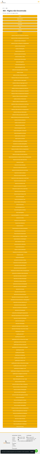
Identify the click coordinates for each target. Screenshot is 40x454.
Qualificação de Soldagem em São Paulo (20, 373)
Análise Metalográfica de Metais (20, 133)
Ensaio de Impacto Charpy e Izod (20, 194)
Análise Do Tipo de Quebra (20, 125)
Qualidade (20, 24)
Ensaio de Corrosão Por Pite (20, 183)
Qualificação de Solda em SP (20, 360)
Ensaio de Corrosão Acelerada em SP (20, 167)
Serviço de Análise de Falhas (20, 381)
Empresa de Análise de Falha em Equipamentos (20, 149)
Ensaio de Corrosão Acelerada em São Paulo (20, 170)
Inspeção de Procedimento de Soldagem (20, 252)
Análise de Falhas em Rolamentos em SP (20, 101)
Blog (20, 27)
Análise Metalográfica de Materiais (20, 130)
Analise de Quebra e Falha (20, 56)
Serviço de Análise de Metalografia (20, 389)
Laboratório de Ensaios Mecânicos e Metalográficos (20, 299)
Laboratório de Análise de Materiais (20, 275)
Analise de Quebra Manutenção (20, 59)
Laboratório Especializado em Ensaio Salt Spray (19, 315)
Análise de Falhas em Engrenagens (20, 80)
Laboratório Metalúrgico (20, 323)
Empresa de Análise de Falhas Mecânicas (20, 154)
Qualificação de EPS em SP (20, 336)
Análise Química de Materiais (20, 135)
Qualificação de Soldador (19, 352)
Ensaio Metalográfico (20, 212)
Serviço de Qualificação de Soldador (20, 402)
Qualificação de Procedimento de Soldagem (20, 347)
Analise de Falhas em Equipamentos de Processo (20, 38)
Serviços (20, 21)
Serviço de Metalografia (20, 397)
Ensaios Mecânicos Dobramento (20, 233)
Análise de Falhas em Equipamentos (20, 85)
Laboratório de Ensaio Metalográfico (20, 286)
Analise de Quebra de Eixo (20, 51)
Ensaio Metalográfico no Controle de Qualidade (20, 215)
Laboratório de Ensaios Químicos (20, 305)
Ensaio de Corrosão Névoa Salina (20, 180)
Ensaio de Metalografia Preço (20, 199)
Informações (20, 32)
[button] (38, 1)
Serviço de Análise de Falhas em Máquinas (20, 384)
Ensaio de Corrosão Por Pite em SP (20, 186)
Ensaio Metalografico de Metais (20, 209)
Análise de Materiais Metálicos (20, 120)
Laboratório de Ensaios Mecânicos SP (20, 302)
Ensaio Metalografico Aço (20, 207)
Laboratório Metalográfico (20, 320)
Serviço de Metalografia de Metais (20, 400)
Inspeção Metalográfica (20, 257)
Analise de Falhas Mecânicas (20, 46)
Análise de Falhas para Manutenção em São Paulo (20, 117)
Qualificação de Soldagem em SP (20, 368)
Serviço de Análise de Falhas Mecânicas (20, 386)
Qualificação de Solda (20, 349)
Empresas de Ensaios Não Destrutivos (20, 159)
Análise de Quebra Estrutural (20, 122)
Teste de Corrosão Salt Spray (20, 418)
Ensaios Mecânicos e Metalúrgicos (20, 238)
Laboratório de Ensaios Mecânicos (20, 294)
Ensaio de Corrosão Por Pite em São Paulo (20, 188)
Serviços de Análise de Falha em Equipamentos (20, 408)
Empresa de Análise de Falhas (20, 151)
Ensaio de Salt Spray (20, 204)
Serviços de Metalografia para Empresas (20, 410)
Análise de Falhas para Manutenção (20, 112)
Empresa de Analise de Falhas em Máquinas (20, 146)
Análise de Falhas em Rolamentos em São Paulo (20, 104)
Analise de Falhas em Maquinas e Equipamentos (20, 43)
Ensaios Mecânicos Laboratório (20, 244)
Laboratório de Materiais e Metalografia (20, 307)
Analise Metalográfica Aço (20, 64)
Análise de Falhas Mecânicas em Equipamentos (19, 109)
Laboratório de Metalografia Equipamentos (20, 312)
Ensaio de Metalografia (20, 196)
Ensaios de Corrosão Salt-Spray (20, 220)
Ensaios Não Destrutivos (20, 246)
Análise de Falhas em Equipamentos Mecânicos (19, 93)
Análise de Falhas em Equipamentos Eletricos (20, 88)
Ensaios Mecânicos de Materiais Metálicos (20, 228)
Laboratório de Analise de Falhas (20, 260)
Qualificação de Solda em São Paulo (20, 365)
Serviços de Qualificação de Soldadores (20, 413)
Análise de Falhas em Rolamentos (20, 98)
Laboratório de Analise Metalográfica (20, 262)
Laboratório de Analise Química (20, 265)
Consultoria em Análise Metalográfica (20, 143)
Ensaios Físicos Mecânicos (20, 223)
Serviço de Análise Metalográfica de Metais (20, 394)
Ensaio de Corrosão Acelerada (20, 164)
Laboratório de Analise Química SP (20, 268)
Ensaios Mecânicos (20, 225)
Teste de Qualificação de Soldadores (20, 423)
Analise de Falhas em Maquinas (20, 40)
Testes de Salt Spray (20, 426)
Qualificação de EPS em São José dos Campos (20, 339)
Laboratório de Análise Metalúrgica (20, 278)
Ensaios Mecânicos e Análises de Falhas (20, 236)
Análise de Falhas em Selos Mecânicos (20, 106)
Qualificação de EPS (20, 334)
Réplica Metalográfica (20, 376)
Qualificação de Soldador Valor (20, 357)
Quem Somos (20, 18)
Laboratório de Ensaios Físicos (20, 291)
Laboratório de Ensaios (20, 289)
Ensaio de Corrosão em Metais (20, 172)
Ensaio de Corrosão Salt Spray (20, 191)
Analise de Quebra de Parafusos (20, 54)
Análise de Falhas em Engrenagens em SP (20, 83)
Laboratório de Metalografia (20, 310)
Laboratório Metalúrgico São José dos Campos (20, 328)
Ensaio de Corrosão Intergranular (20, 175)
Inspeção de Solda (20, 254)
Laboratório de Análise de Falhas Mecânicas (20, 273)
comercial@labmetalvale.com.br (24, 441)
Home (20, 16)
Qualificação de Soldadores (20, 355)
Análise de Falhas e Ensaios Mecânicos (20, 75)
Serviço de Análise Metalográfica (20, 392)
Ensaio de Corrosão (20, 162)
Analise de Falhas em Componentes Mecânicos (20, 35)
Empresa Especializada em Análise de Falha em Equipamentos (20, 157)
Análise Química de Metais (20, 138)
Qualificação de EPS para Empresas (20, 344)
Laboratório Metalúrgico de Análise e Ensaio (20, 326)
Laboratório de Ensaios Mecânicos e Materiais (20, 297)
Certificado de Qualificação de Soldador (20, 141)
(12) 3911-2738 (22, 437)
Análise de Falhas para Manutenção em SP (20, 114)
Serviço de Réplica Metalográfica (20, 405)
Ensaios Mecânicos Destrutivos (20, 231)
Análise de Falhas (20, 72)
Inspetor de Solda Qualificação (20, 249)
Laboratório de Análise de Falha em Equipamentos (20, 270)
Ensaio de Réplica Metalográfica (20, 201)
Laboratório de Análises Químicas (20, 281)
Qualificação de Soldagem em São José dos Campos (20, 371)
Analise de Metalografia (20, 48)
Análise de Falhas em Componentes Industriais (20, 77)
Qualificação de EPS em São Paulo (20, 342)
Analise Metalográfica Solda (20, 67)
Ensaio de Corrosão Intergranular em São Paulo (20, 178)
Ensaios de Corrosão (20, 217)
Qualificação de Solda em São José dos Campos (20, 363)
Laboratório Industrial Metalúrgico (20, 318)
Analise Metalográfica (20, 61)
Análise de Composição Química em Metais (20, 69)
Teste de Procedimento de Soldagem (20, 421)
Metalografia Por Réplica (20, 331)
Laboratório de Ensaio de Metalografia (20, 283)
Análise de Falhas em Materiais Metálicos (19, 96)
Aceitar (31, 451)
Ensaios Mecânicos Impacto (20, 241)
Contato (20, 30)
